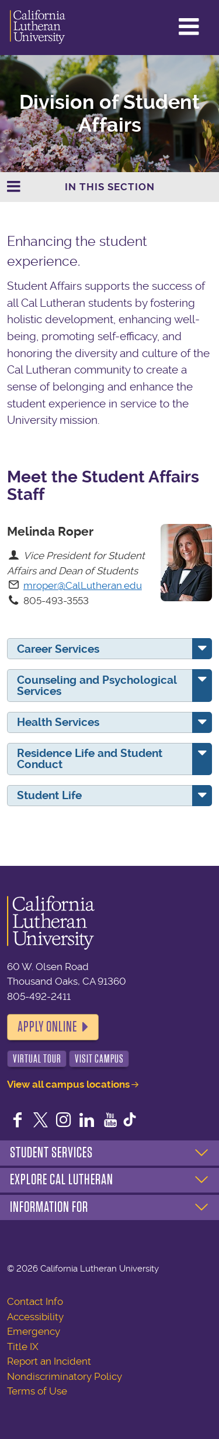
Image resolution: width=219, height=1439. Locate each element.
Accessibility (35, 1316)
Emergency (33, 1331)
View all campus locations (68, 1084)
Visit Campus (99, 1059)
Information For (49, 1207)
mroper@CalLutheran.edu (82, 585)
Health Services (58, 722)
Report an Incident (49, 1361)
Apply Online (47, 1027)
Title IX (23, 1346)
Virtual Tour (37, 1059)
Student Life (49, 795)
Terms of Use (37, 1391)
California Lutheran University (37, 27)
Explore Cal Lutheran (61, 1179)
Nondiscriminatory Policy (64, 1376)
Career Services (58, 649)
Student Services (51, 1153)
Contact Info (35, 1301)
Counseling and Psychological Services (97, 685)
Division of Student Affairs (109, 113)
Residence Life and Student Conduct (89, 758)
